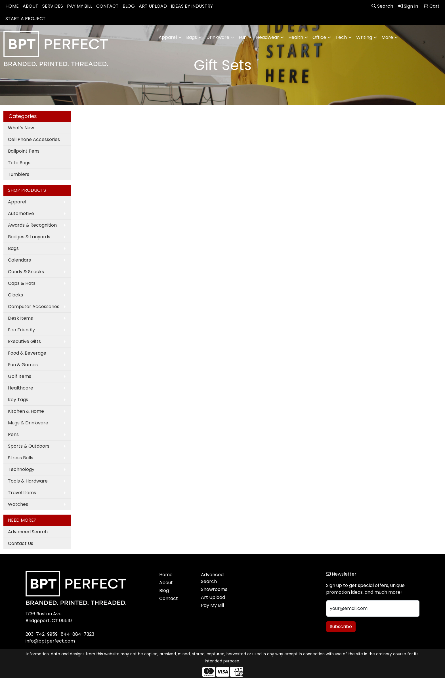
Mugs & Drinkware (28, 423)
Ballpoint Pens (23, 151)
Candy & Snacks (26, 271)
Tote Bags (19, 162)
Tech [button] (341, 37)
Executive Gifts (24, 341)
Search (382, 6)
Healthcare (20, 388)
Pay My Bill (212, 605)
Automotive (21, 213)
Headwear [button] (267, 37)
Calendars (19, 260)
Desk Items (20, 318)
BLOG (129, 6)
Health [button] (295, 37)
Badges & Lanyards (29, 236)
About (166, 582)
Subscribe (341, 626)
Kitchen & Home (26, 411)
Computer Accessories (33, 306)
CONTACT (107, 6)
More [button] (387, 37)
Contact (168, 598)
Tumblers (18, 174)
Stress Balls (20, 457)
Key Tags (18, 399)
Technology (21, 469)
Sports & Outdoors (28, 446)
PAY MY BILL (79, 6)
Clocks (15, 295)
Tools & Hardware (28, 481)
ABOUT (30, 6)
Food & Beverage (27, 353)
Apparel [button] (168, 37)
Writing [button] (364, 37)
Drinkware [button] (217, 37)
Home (166, 574)
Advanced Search (28, 531)
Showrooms (214, 589)
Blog (164, 590)
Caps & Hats (21, 283)
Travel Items (22, 492)
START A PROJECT (25, 18)
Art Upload (213, 597)
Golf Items (19, 376)
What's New (21, 128)
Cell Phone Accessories (34, 139)
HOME (12, 6)
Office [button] (319, 37)
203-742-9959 (42, 634)
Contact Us (20, 543)
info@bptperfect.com (50, 641)
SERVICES (52, 6)
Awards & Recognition (32, 225)
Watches (18, 504)
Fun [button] (243, 37)
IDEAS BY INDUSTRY (192, 6)
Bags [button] (191, 37)
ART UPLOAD (153, 6)
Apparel (17, 202)
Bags (13, 248)
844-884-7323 (77, 634)
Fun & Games (23, 364)
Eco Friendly (21, 330)
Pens (13, 434)
